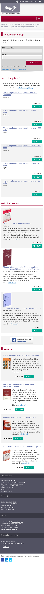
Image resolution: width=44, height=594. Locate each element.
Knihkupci (6, 547)
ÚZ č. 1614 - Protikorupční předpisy (17, 224)
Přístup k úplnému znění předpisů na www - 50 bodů (21, 182)
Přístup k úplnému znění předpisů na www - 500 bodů (22, 111)
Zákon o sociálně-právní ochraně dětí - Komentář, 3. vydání (18, 385)
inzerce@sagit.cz (11, 529)
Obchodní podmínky (9, 541)
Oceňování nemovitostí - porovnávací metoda (21, 355)
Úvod (9, 24)
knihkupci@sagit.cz (14, 527)
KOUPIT (38, 106)
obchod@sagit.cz (17, 522)
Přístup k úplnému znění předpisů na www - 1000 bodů (20, 94)
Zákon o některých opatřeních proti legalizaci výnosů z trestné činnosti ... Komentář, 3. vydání (22, 268)
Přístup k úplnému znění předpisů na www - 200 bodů (22, 129)
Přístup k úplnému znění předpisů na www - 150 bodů (22, 147)
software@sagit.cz (12, 525)
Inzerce (5, 545)
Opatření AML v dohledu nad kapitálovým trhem (22, 308)
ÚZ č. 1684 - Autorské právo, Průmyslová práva (22, 447)
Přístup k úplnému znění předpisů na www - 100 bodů (22, 164)
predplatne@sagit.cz (17, 523)
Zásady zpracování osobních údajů (13, 543)
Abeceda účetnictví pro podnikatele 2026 (19, 418)
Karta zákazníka (29, 24)
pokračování (16, 239)
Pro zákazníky (18, 24)
